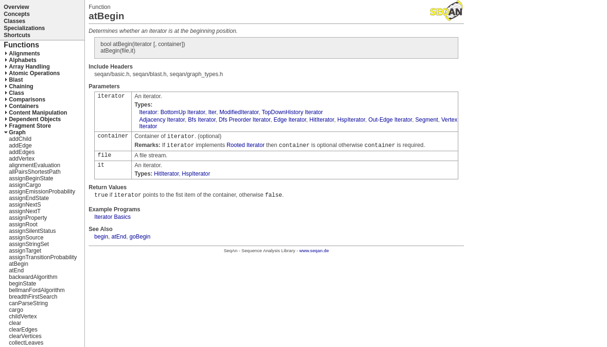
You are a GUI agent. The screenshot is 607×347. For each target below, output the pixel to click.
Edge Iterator (289, 119)
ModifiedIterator (239, 112)
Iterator (148, 112)
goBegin (140, 236)
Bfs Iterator (202, 119)
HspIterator (351, 119)
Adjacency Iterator (162, 119)
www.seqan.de (314, 250)
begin (101, 236)
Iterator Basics (112, 217)
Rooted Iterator (246, 145)
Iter (212, 112)
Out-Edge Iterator (390, 119)
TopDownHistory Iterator (292, 112)
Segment (426, 119)
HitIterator (322, 119)
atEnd (119, 236)
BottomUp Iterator (182, 112)
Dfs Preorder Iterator (244, 119)
